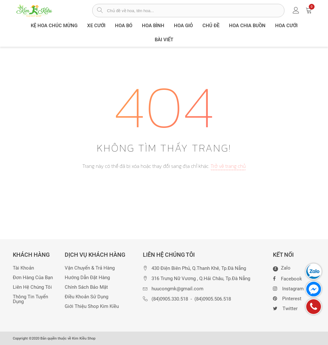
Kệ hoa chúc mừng (54, 25)
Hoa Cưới (286, 25)
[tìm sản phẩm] (100, 11)
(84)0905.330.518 (170, 299)
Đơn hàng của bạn (33, 277)
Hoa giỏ (183, 25)
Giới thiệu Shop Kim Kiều (92, 306)
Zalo (282, 268)
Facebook (287, 278)
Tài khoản (23, 268)
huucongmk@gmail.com (177, 288)
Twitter (285, 307)
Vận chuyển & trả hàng (90, 268)
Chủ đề (210, 25)
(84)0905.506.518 (212, 299)
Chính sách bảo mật (86, 287)
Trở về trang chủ (228, 166)
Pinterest (287, 298)
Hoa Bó (123, 25)
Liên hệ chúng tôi (32, 287)
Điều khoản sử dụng (86, 296)
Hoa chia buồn (247, 25)
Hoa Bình (153, 25)
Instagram (288, 288)
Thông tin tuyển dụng (30, 299)
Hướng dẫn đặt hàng (87, 277)
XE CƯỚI (96, 25)
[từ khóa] (195, 10)
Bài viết (164, 40)
